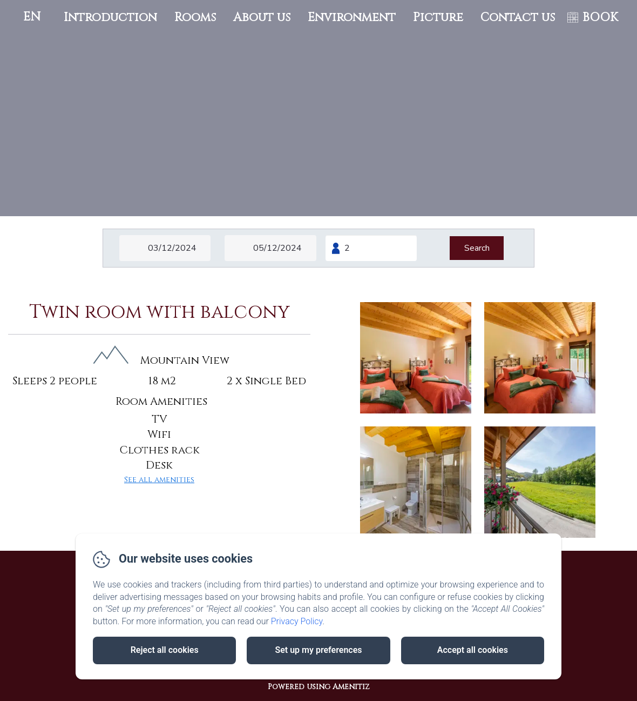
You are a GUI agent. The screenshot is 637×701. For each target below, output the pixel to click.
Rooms (195, 17)
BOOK (600, 17)
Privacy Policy (297, 621)
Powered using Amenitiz (319, 687)
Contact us (517, 17)
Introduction (110, 17)
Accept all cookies (472, 650)
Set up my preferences (318, 650)
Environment (352, 17)
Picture (438, 17)
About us (261, 17)
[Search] (477, 248)
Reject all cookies (165, 650)
